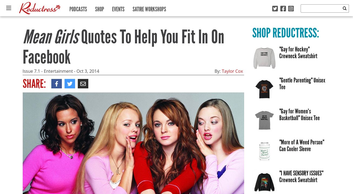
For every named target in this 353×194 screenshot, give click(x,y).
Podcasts (78, 8)
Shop (99, 8)
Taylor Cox (232, 71)
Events (118, 8)
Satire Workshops (149, 8)
